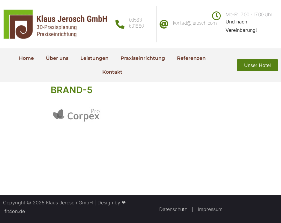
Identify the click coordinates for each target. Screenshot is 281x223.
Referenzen (191, 58)
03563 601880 (136, 23)
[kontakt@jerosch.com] (164, 24)
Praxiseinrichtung (143, 58)
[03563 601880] (119, 24)
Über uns (57, 58)
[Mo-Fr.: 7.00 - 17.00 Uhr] (216, 15)
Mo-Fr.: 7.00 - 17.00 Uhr (249, 14)
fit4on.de (14, 211)
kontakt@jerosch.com (195, 23)
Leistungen (94, 58)
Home (26, 58)
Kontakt (112, 72)
